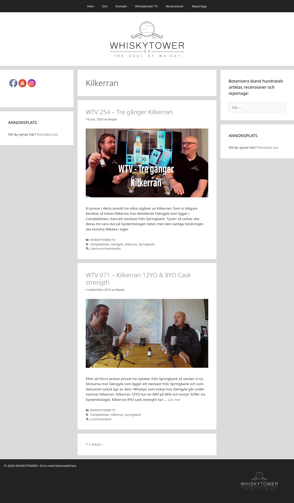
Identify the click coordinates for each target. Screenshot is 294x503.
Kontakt (121, 6)
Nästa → (98, 444)
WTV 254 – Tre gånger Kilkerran (129, 112)
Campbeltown (99, 244)
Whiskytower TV (146, 6)
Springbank (147, 244)
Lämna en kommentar (105, 248)
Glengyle (117, 244)
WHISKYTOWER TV (103, 240)
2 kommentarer (101, 419)
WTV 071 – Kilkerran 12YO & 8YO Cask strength (138, 278)
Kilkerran (131, 244)
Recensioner (175, 6)
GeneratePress (65, 466)
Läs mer (174, 399)
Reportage (199, 6)
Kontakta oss (47, 134)
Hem (90, 6)
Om (104, 6)
